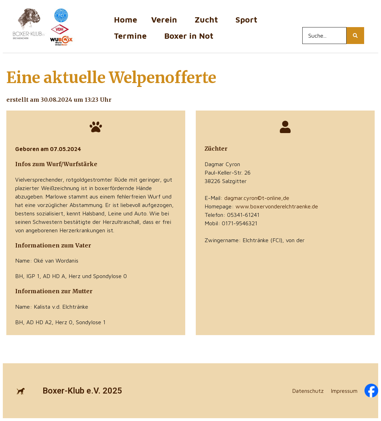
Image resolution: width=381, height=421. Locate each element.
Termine (132, 35)
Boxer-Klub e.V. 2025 (82, 391)
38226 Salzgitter (226, 181)
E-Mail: (247, 198)
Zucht (208, 19)
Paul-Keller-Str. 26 (228, 172)
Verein (166, 19)
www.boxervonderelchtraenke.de (276, 206)
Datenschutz (308, 391)
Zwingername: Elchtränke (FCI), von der (255, 240)
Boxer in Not (188, 35)
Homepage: (261, 206)
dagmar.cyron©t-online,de (256, 198)
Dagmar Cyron (222, 164)
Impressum (344, 391)
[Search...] (324, 35)
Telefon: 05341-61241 (232, 215)
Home (125, 19)
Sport (248, 19)
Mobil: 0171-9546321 (231, 223)
